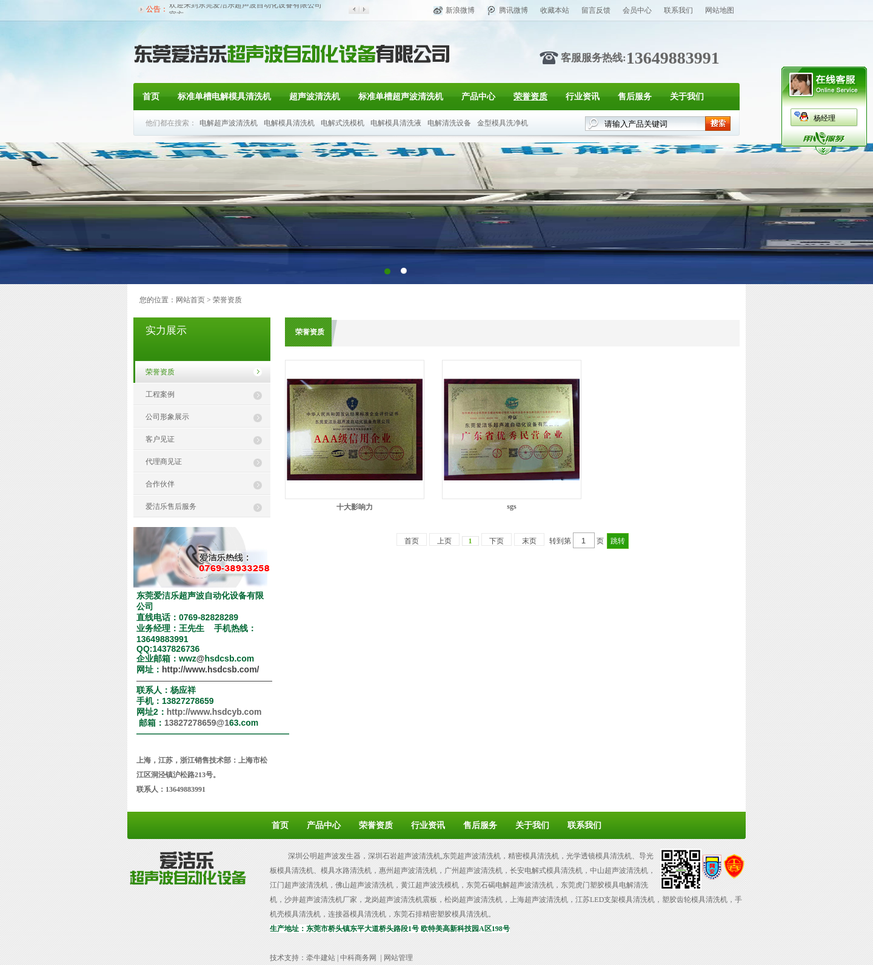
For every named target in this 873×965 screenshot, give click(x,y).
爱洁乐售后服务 (171, 506)
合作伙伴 (160, 484)
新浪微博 (460, 10)
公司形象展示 (167, 417)
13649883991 (673, 57)
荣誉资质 (530, 96)
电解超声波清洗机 (228, 123)
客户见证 (160, 439)
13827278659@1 (196, 723)
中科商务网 (358, 957)
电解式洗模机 (342, 123)
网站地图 (719, 10)
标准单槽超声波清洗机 (400, 96)
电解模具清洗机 (289, 123)
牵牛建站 (320, 957)
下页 (496, 541)
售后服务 (635, 96)
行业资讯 (583, 96)
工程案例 (160, 394)
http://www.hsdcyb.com (214, 712)
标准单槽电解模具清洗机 (224, 96)
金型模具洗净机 (502, 123)
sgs (511, 506)
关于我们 (687, 96)
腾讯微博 (513, 10)
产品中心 (478, 96)
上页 (444, 541)
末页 (529, 541)
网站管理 (398, 957)
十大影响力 (354, 507)
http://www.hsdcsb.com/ (210, 669)
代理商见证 (164, 461)
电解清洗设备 (449, 123)
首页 (150, 96)
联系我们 (678, 10)
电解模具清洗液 (395, 123)
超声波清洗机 (314, 96)
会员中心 (637, 10)
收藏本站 (554, 10)
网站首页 (190, 300)
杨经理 (824, 118)
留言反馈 (595, 10)
